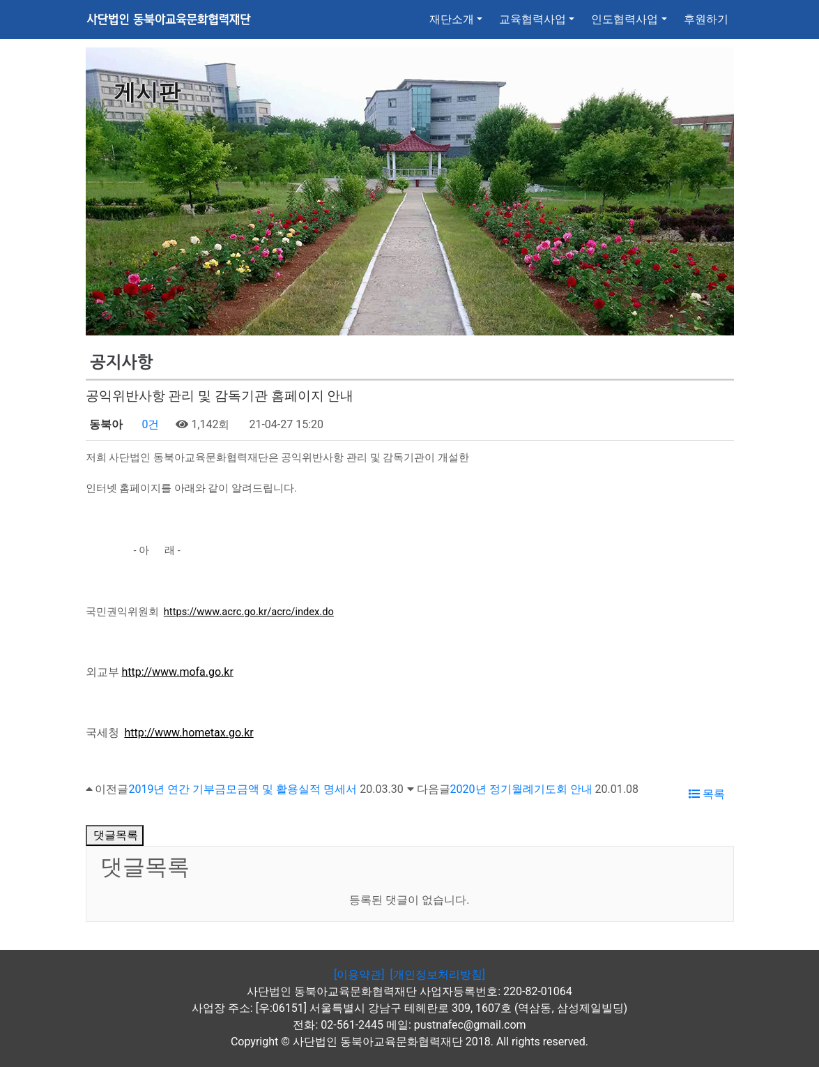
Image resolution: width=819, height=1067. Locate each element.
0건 (149, 424)
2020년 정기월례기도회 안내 (521, 789)
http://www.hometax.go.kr (188, 732)
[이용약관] (359, 974)
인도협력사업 (624, 19)
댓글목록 (115, 835)
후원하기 (706, 19)
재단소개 (451, 19)
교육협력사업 (532, 19)
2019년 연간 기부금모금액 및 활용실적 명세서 (242, 789)
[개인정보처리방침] (437, 974)
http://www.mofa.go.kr (177, 672)
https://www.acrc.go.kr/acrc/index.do (249, 611)
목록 (707, 794)
